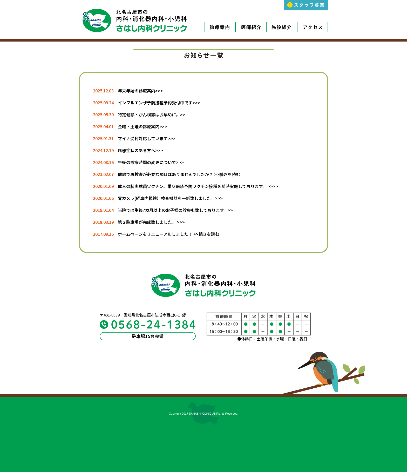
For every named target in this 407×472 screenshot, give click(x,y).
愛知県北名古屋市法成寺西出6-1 (152, 315)
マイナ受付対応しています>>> (146, 138)
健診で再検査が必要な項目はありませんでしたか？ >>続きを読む (179, 174)
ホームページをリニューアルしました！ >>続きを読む (168, 234)
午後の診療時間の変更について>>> (151, 162)
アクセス (307, 22)
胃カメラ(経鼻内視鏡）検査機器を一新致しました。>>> (170, 198)
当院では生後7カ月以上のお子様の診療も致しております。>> (175, 210)
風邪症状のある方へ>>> (140, 150)
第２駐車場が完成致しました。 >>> (151, 222)
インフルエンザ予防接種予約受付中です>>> (159, 102)
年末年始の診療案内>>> (140, 90)
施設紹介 (276, 22)
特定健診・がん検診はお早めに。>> (151, 114)
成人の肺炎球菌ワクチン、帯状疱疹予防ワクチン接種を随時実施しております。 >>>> (198, 186)
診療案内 (215, 22)
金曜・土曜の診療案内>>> (142, 126)
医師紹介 (245, 22)
